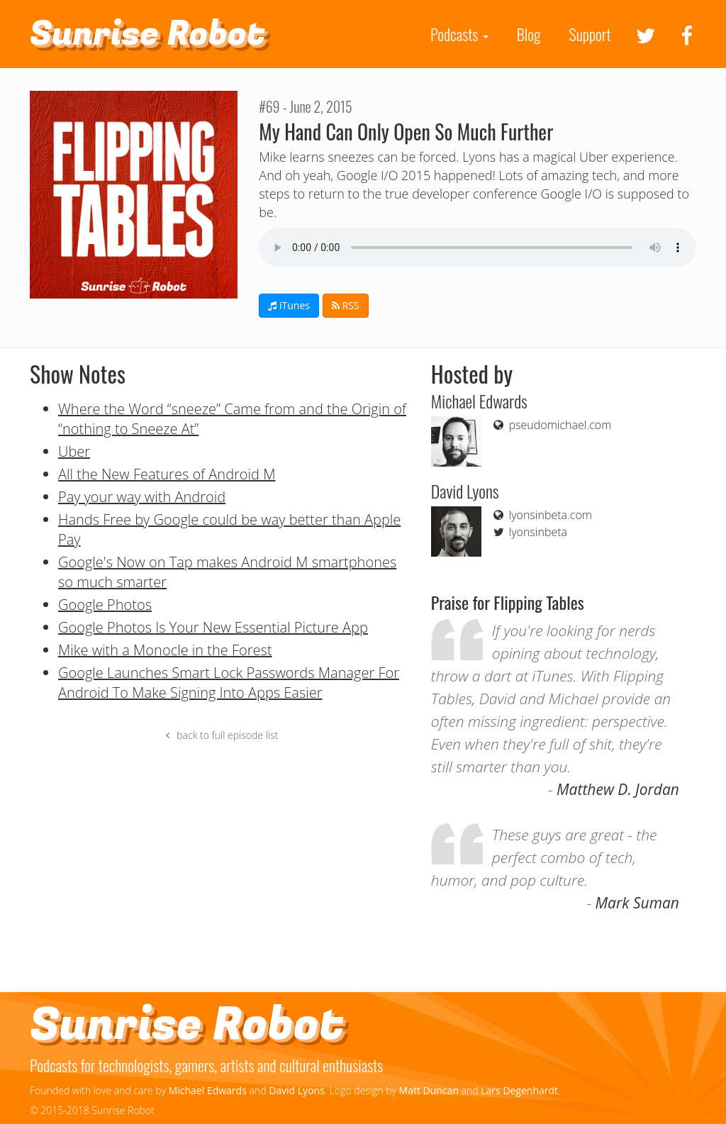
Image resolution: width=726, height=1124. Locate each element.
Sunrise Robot (147, 34)
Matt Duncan (429, 1090)
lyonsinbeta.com (541, 515)
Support (590, 34)
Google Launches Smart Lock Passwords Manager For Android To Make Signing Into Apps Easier (228, 682)
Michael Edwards (208, 1090)
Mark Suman (637, 903)
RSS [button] (345, 305)
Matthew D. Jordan (618, 789)
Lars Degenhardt (519, 1090)
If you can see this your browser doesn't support (477, 247)
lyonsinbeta (529, 532)
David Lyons (297, 1090)
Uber (74, 451)
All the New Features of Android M (166, 474)
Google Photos (105, 604)
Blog (529, 34)
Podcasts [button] (459, 34)
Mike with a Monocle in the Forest (165, 650)
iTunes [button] (289, 305)
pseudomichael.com (551, 425)
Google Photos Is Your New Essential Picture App (213, 627)
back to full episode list (220, 735)
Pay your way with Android (141, 496)
